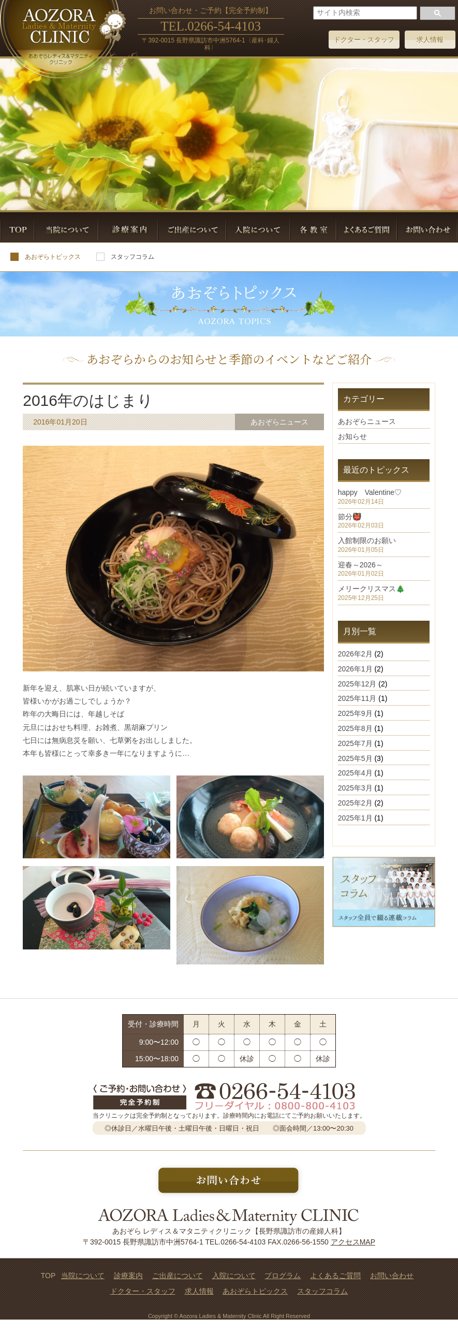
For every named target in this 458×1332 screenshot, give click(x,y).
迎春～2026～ (360, 565)
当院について (83, 1275)
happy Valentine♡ (370, 492)
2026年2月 (355, 654)
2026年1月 (355, 669)
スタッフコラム (125, 257)
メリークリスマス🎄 (371, 588)
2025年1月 (355, 818)
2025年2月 (355, 803)
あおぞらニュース (367, 421)
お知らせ (352, 436)
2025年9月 (355, 713)
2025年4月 (355, 773)
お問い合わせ (391, 1275)
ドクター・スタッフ (364, 39)
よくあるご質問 (335, 1275)
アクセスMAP (353, 1242)
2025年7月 (355, 743)
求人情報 (430, 39)
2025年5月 (355, 758)
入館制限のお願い (367, 540)
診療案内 (128, 1275)
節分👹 (349, 517)
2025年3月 (355, 788)
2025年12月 (357, 684)
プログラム (282, 1275)
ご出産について (177, 1275)
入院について (234, 1275)
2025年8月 (355, 728)
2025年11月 (357, 698)
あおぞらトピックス (45, 257)
